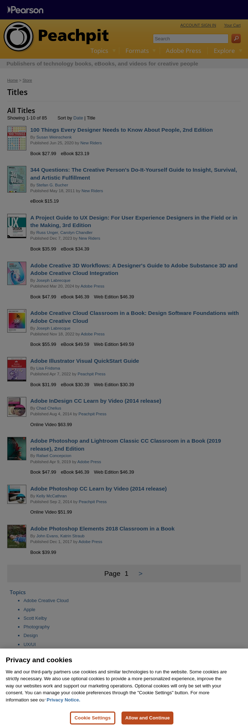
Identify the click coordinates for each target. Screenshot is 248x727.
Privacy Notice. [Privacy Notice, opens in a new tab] (63, 706)
